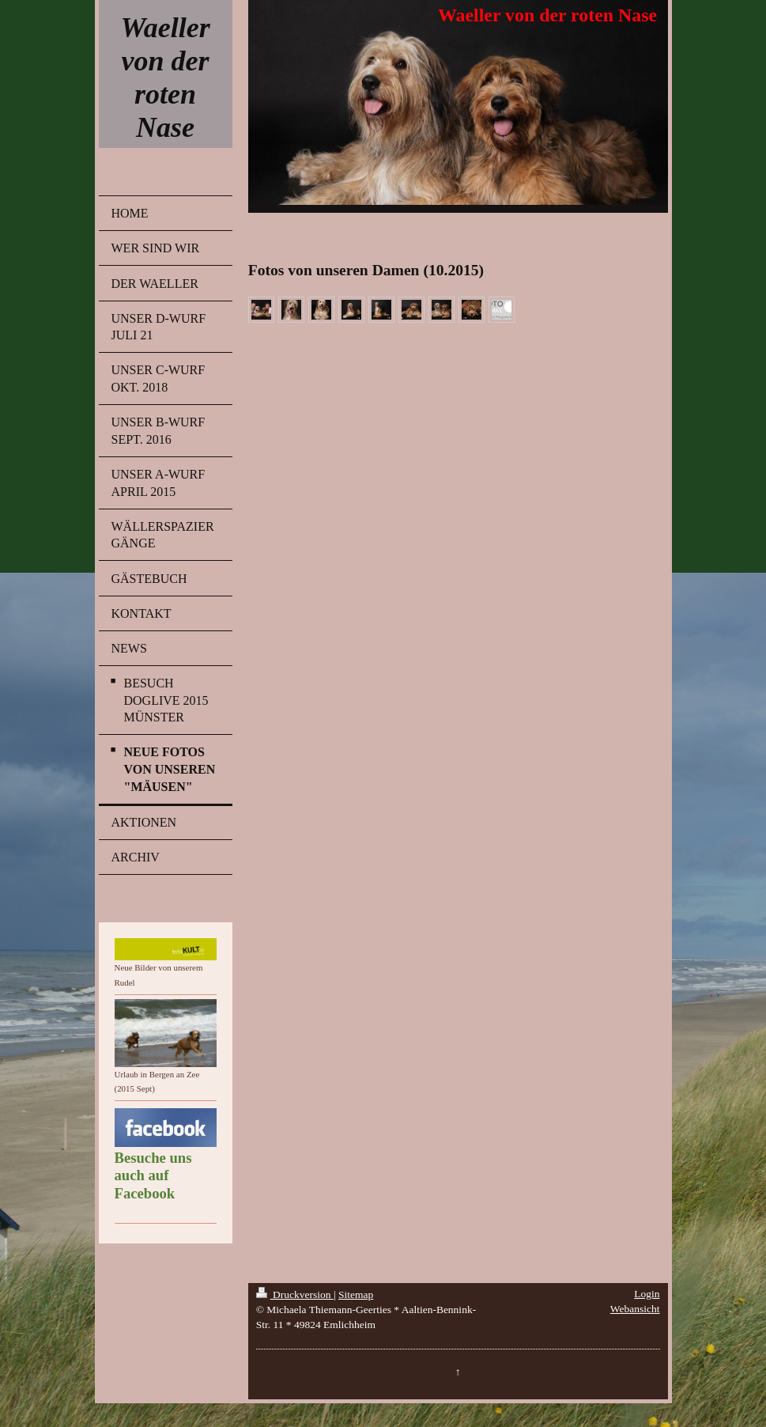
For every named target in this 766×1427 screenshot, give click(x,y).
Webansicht (635, 1309)
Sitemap (355, 1294)
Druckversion (295, 1294)
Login (646, 1294)
